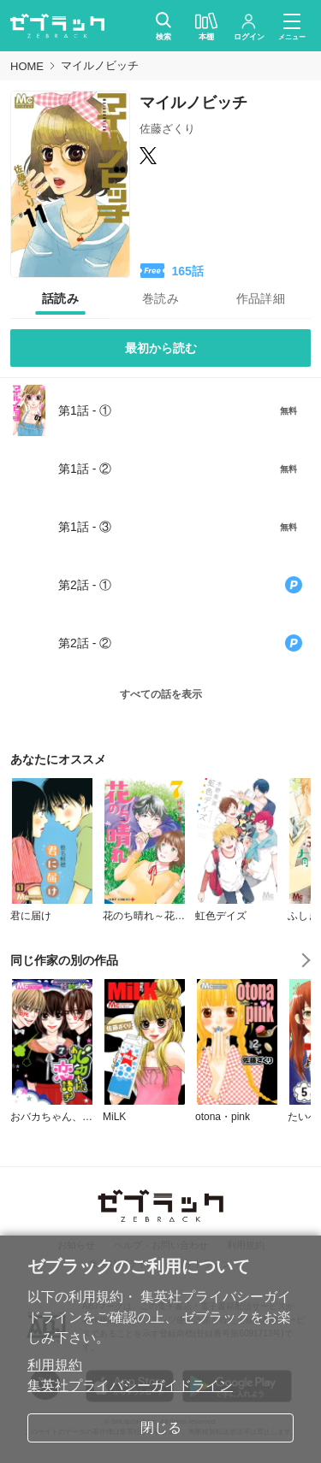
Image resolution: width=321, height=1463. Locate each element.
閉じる (160, 1427)
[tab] (60, 298)
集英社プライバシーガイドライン (130, 1385)
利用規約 (54, 1365)
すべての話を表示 (161, 694)
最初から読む (161, 348)
